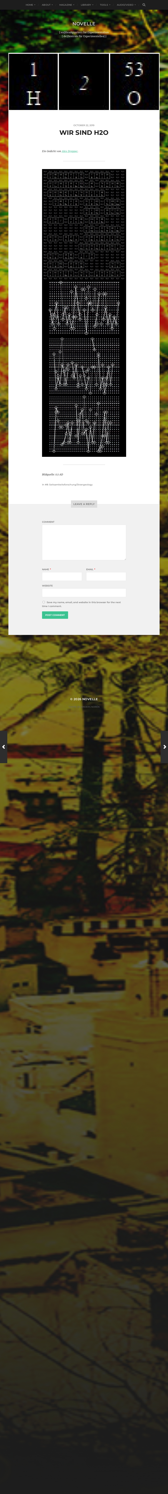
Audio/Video (125, 4)
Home (29, 4)
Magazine (65, 4)
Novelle (84, 23)
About (46, 4)
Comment (48, 521)
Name (46, 569)
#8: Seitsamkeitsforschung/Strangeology (69, 484)
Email (90, 569)
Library (86, 4)
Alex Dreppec (70, 151)
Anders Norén (90, 707)
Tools (104, 4)
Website (47, 585)
